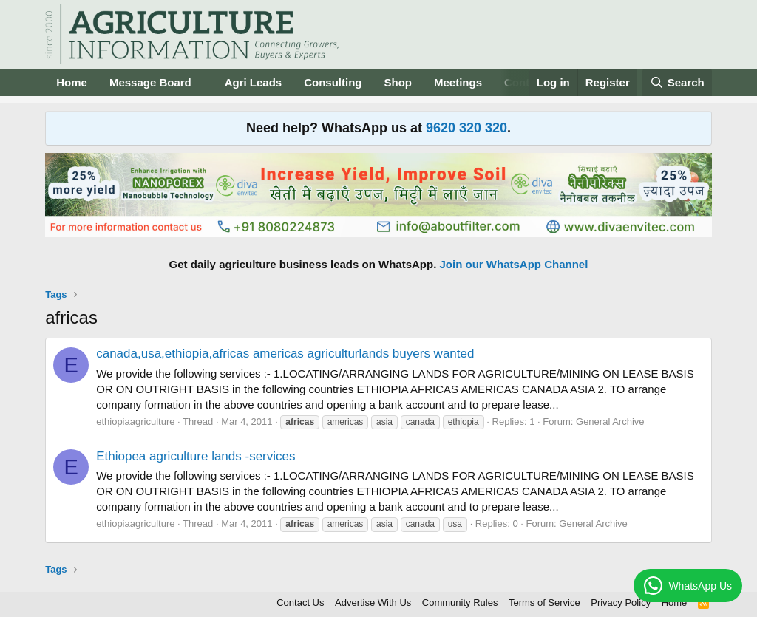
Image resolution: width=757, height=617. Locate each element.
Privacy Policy (621, 602)
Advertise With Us (373, 602)
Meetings (458, 82)
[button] (203, 82)
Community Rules (460, 602)
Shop (398, 82)
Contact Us (300, 602)
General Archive (610, 421)
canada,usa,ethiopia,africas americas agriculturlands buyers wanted (285, 354)
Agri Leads (253, 82)
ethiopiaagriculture (135, 421)
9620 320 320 (466, 127)
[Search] (677, 82)
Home (71, 82)
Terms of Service (544, 602)
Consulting (332, 82)
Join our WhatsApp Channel (514, 264)
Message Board (150, 82)
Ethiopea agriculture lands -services (195, 456)
